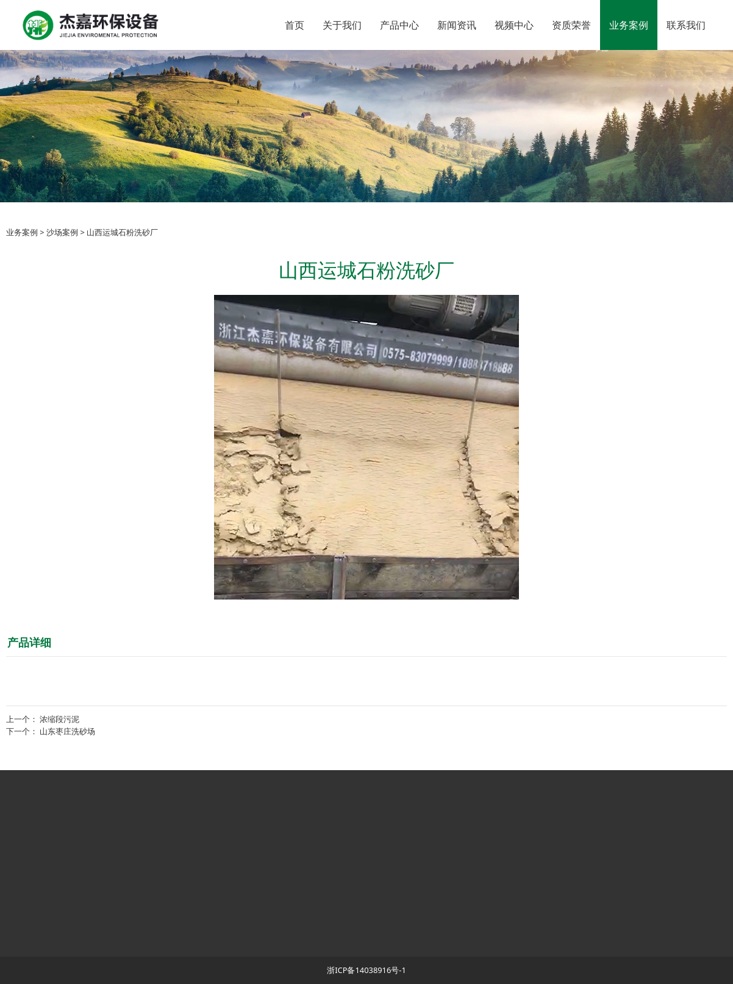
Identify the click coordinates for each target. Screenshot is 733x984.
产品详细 (29, 642)
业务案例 (628, 25)
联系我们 (686, 25)
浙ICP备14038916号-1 (366, 970)
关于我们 (342, 25)
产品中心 (399, 25)
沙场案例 (62, 232)
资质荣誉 (571, 25)
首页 (294, 25)
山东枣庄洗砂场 (67, 731)
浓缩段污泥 (59, 718)
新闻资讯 (456, 25)
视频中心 (514, 25)
